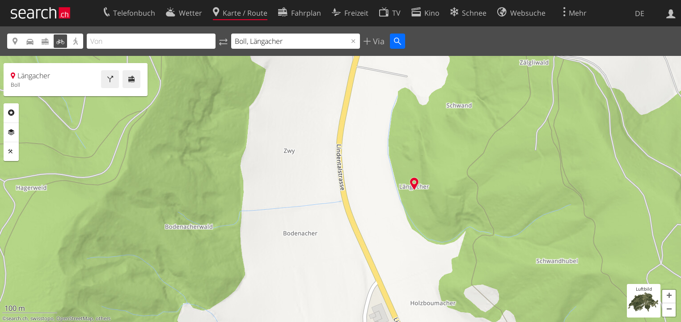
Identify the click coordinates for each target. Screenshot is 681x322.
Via (378, 41)
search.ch (17, 318)
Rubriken (11, 112)
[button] (669, 296)
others (103, 318)
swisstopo (42, 318)
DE (639, 13)
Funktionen (11, 151)
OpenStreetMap (74, 318)
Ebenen (11, 132)
